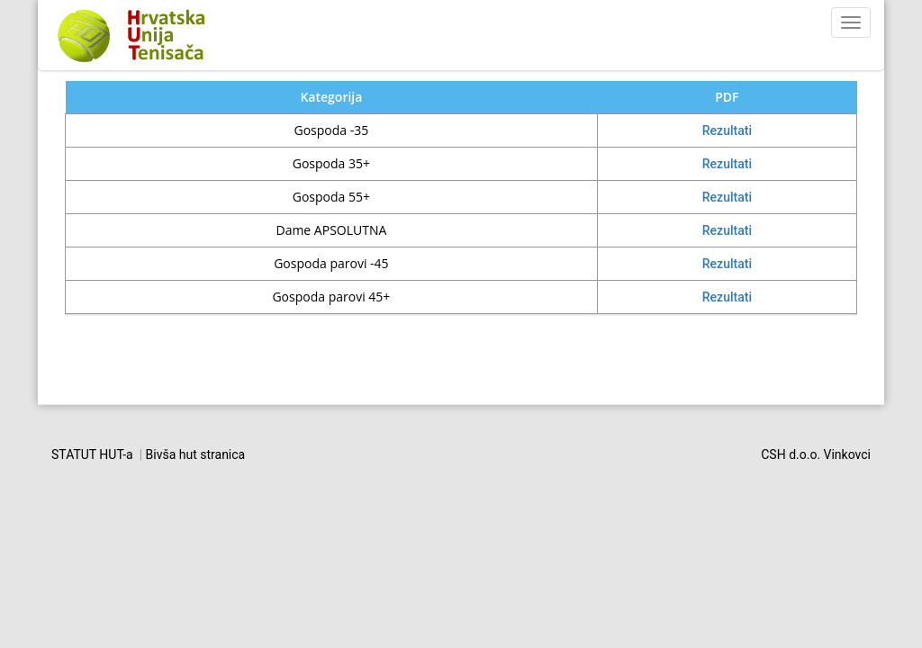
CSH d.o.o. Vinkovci (816, 454)
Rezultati (727, 130)
